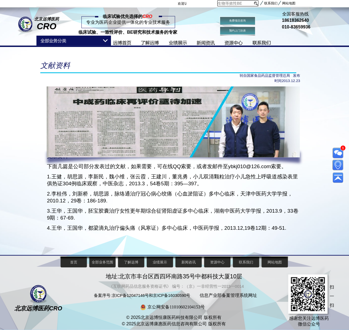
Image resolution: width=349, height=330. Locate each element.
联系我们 (270, 3)
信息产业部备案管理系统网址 (228, 295)
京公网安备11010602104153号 (176, 307)
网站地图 (288, 3)
